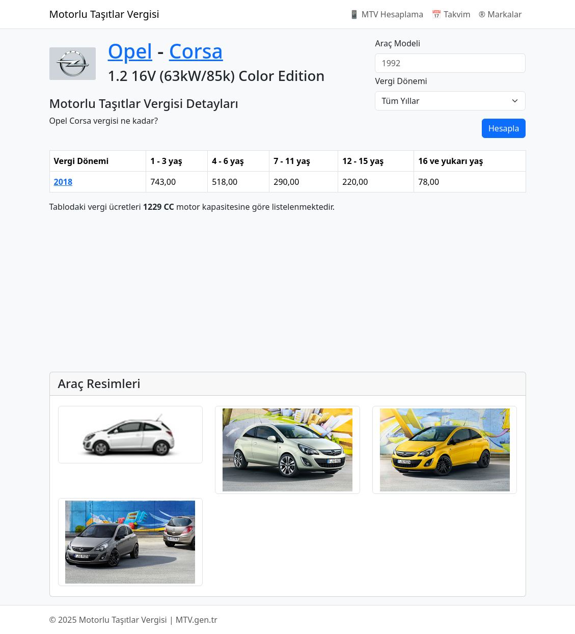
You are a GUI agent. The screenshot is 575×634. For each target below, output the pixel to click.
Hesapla (503, 128)
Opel (130, 50)
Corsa (196, 50)
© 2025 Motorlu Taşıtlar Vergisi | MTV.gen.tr (133, 619)
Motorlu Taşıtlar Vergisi (104, 14)
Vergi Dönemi (401, 81)
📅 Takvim (450, 14)
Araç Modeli (397, 43)
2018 (63, 181)
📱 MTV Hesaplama (386, 14)
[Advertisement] (287, 292)
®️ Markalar (500, 14)
